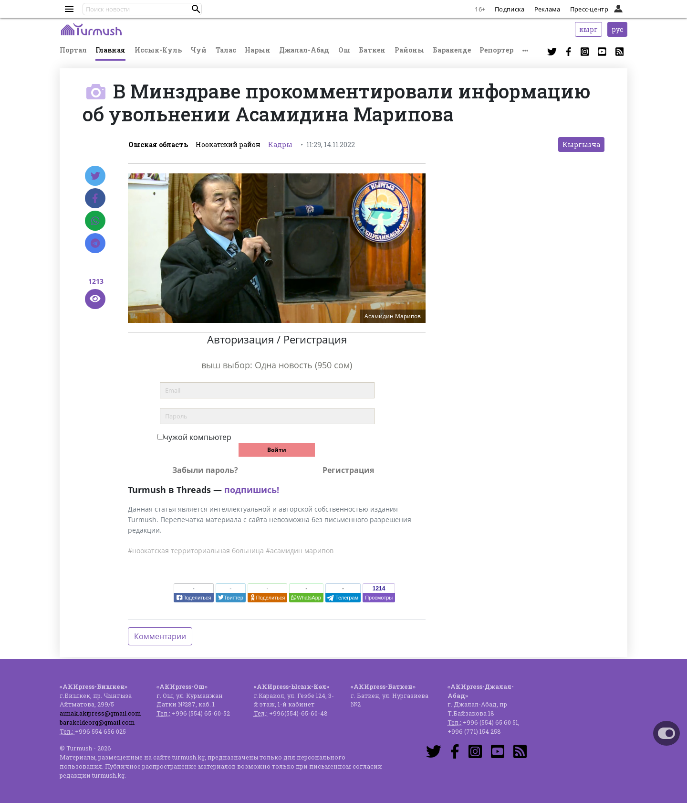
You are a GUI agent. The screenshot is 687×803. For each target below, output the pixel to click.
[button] (196, 9)
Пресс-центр (589, 9)
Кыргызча (581, 144)
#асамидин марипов (299, 550)
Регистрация (348, 470)
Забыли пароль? (205, 470)
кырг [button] (588, 29)
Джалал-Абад (304, 49)
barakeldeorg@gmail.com (97, 722)
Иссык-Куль (158, 49)
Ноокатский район (228, 144)
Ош (344, 49)
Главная (110, 49)
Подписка (509, 9)
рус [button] (617, 29)
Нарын (258, 49)
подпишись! (251, 489)
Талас (226, 49)
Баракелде (452, 49)
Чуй (198, 49)
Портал (73, 49)
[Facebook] (95, 198)
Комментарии (160, 636)
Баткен (372, 49)
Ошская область (158, 144)
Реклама (547, 9)
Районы (409, 49)
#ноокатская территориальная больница (196, 550)
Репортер (496, 49)
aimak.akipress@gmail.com (100, 713)
